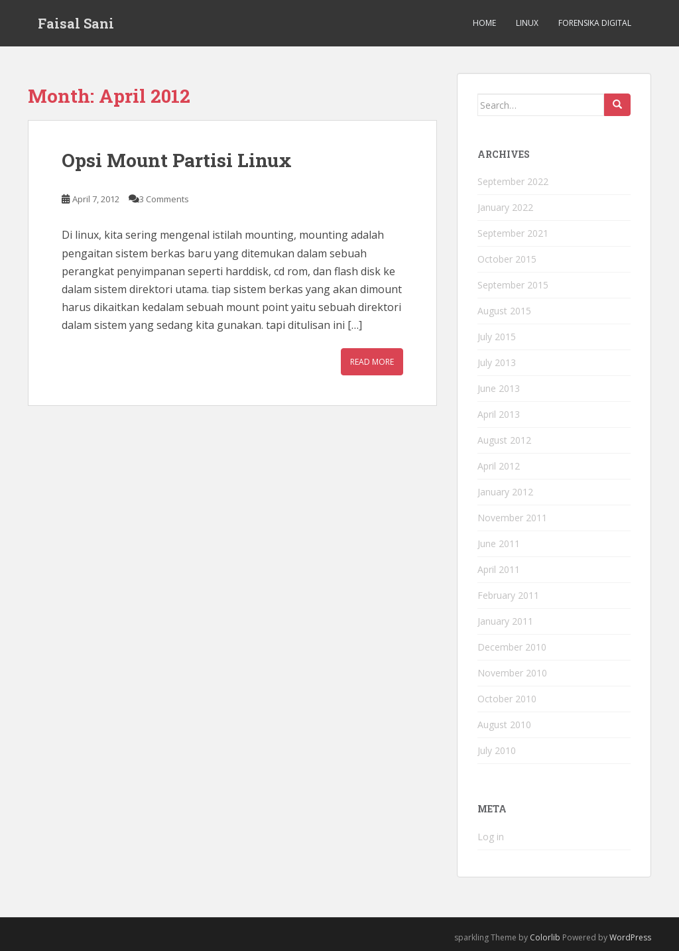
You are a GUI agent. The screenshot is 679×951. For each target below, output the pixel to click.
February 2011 (508, 595)
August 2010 (504, 724)
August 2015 (504, 310)
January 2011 (505, 621)
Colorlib (545, 937)
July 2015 (496, 336)
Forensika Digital (594, 23)
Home (484, 23)
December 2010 (511, 647)
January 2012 (505, 491)
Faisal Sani (76, 23)
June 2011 (498, 543)
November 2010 (512, 672)
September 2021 (512, 233)
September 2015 (512, 285)
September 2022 (512, 181)
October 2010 (506, 698)
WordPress (630, 937)
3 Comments (164, 199)
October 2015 (506, 259)
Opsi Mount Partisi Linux (177, 160)
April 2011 (498, 569)
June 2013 (498, 388)
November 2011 (512, 517)
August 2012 (504, 440)
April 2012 (498, 466)
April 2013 (498, 414)
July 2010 (496, 750)
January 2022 (505, 207)
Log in (490, 836)
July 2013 (496, 362)
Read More (372, 361)
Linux (527, 23)
